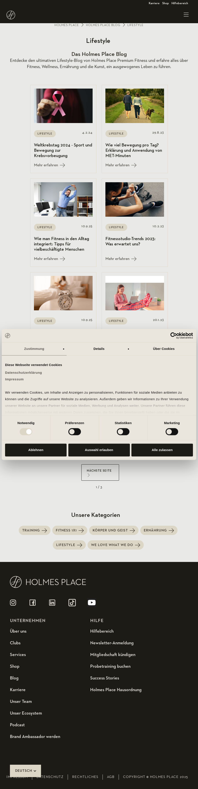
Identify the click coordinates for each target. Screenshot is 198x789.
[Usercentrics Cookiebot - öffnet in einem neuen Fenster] (173, 335)
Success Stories (104, 678)
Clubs (15, 643)
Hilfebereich (180, 3)
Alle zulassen (162, 450)
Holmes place (66, 25)
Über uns (18, 631)
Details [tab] (99, 349)
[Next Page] (100, 472)
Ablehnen (35, 450)
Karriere (154, 3)
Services (18, 654)
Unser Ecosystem (26, 713)
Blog (14, 678)
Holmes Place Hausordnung (116, 690)
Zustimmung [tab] (34, 349)
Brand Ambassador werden (35, 736)
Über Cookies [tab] (164, 349)
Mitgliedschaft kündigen (112, 654)
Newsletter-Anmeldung (112, 643)
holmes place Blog (103, 25)
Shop (165, 3)
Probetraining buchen (110, 666)
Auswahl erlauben (99, 450)
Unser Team (21, 701)
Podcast (17, 725)
